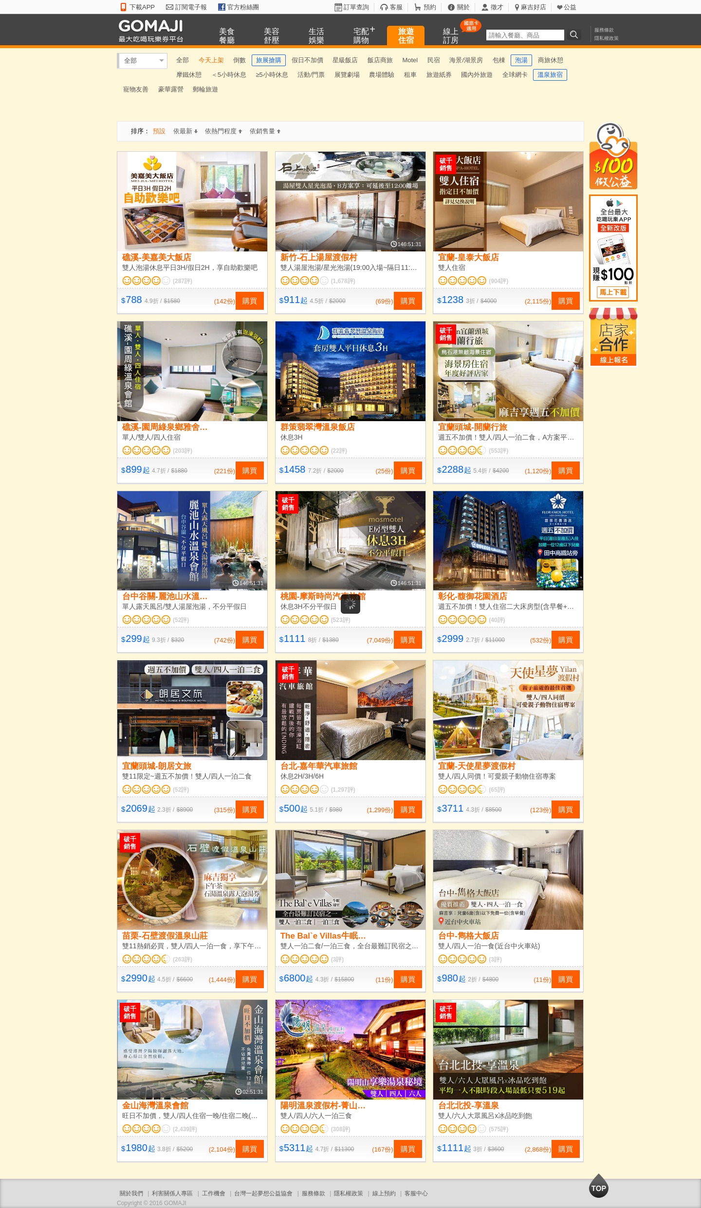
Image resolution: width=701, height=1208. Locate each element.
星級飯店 (345, 60)
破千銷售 (446, 164)
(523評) (340, 620)
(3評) (337, 959)
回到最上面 (599, 1185)
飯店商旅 (380, 60)
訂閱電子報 (191, 7)
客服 (396, 7)
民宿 (433, 60)
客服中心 (416, 1193)
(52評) (181, 620)
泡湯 (521, 60)
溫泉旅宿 (550, 74)
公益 (570, 7)
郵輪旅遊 (205, 89)
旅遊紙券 (439, 74)
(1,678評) (343, 281)
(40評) (497, 620)
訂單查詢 (356, 7)
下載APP (142, 7)
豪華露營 (171, 89)
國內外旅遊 (477, 74)
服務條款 (604, 30)
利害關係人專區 (172, 1193)
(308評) (340, 1129)
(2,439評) (185, 1129)
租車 (410, 74)
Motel (410, 60)
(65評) (497, 789)
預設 (159, 131)
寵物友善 (135, 89)
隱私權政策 (606, 38)
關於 (463, 7)
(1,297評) (343, 789)
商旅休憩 (550, 60)
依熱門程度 (223, 131)
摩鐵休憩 (189, 74)
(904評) (498, 281)
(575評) (498, 1129)
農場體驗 (381, 74)
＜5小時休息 (228, 74)
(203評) (182, 450)
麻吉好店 (533, 7)
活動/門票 (311, 74)
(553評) (498, 450)
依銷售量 (265, 131)
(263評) (182, 959)
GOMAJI (153, 30)
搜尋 (575, 34)
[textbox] (525, 35)
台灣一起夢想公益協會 (263, 1193)
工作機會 (213, 1193)
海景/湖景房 (466, 60)
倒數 (239, 60)
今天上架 (211, 60)
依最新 (185, 131)
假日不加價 (307, 60)
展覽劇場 (347, 74)
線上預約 (384, 1193)
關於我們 (131, 1193)
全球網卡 (515, 74)
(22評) (339, 450)
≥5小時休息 (272, 74)
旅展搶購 (268, 60)
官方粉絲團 (243, 7)
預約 (430, 7)
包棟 (499, 60)
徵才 (497, 7)
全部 (130, 60)
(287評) (182, 281)
